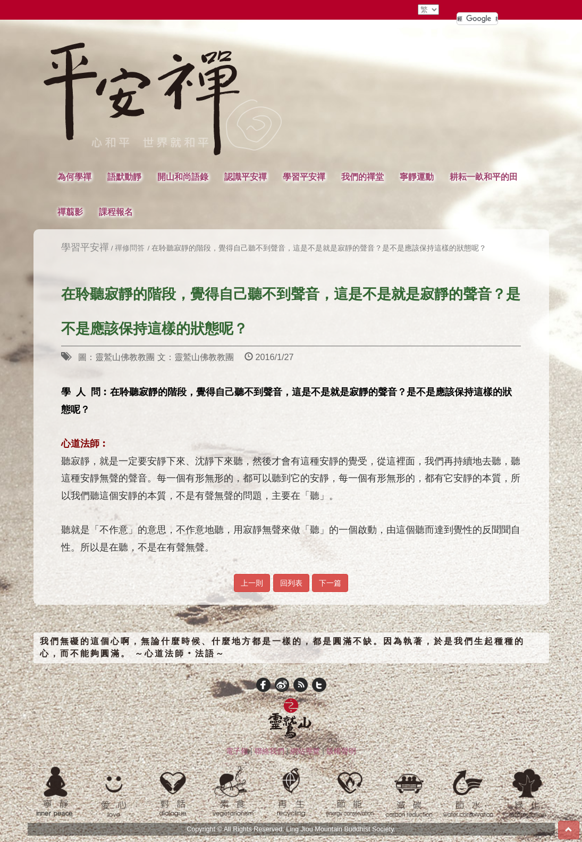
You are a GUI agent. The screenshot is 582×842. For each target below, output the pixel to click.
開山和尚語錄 (182, 176)
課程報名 (116, 211)
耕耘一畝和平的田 (484, 176)
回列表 (291, 583)
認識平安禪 (245, 176)
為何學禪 (74, 176)
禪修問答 (130, 248)
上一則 (252, 583)
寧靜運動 (417, 176)
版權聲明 (341, 751)
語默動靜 (124, 176)
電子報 (237, 751)
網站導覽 (305, 751)
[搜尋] (477, 18)
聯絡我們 (269, 751)
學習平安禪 (304, 176)
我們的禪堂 (362, 176)
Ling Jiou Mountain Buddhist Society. (340, 829)
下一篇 (330, 583)
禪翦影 (70, 211)
